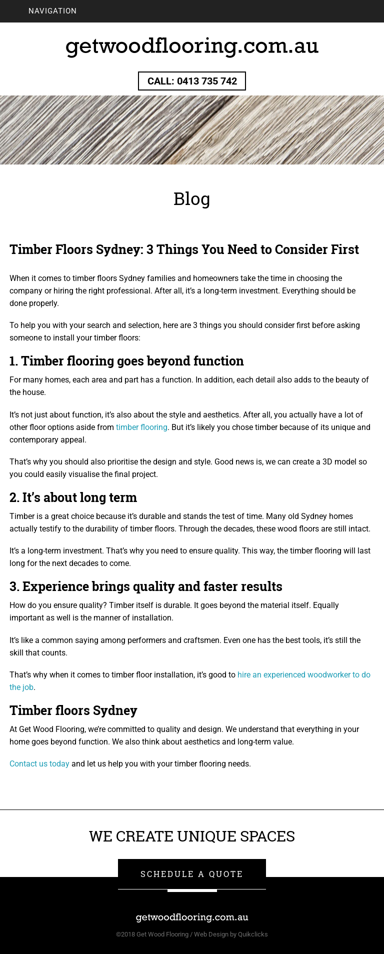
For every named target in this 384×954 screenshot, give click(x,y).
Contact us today (40, 763)
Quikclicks (253, 934)
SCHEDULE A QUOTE (192, 873)
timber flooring (142, 427)
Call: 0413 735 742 (192, 81)
